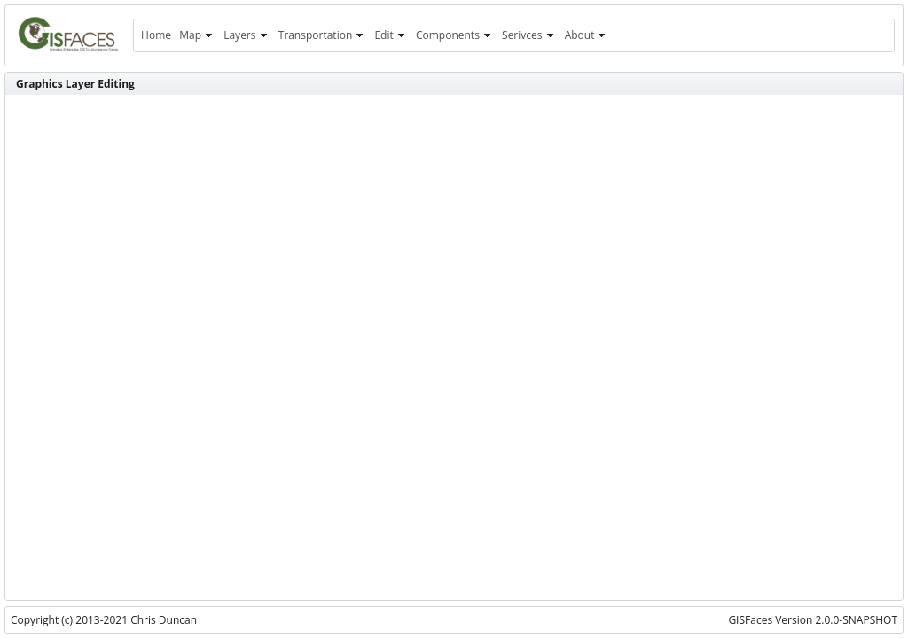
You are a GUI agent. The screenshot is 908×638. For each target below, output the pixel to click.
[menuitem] (156, 35)
